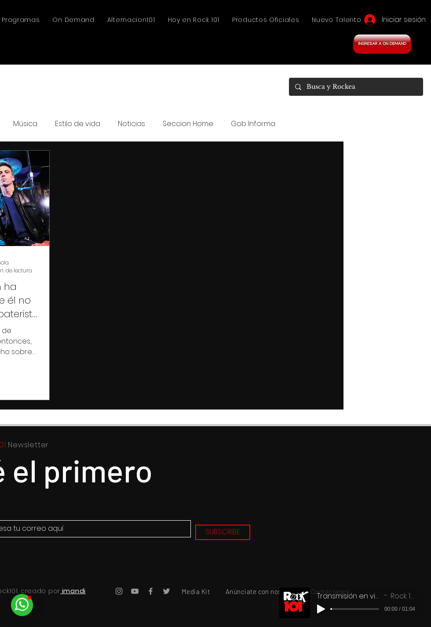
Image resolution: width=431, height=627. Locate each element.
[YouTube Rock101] (134, 591)
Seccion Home (188, 124)
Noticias (131, 124)
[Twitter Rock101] (166, 591)
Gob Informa (253, 124)
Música (25, 124)
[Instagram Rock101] (119, 591)
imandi (73, 591)
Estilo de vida (77, 124)
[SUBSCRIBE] (222, 532)
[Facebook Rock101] (150, 591)
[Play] (321, 609)
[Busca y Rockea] (356, 87)
